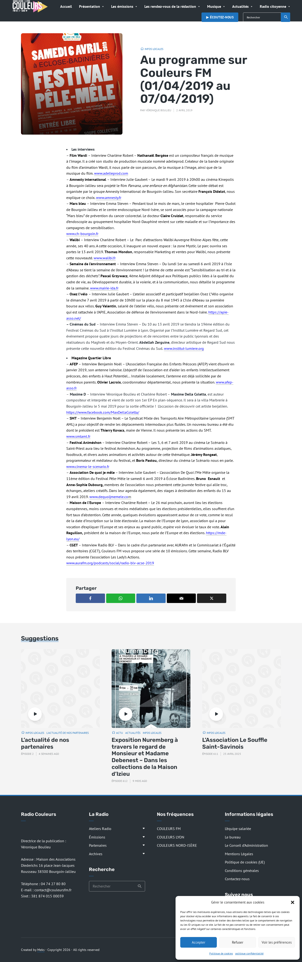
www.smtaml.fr (78, 436)
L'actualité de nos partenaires (67, 733)
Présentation (89, 6)
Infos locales (154, 49)
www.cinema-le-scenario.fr (87, 466)
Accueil (66, 6)
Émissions (97, 837)
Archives (95, 853)
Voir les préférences (277, 942)
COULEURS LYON (170, 837)
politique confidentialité (249, 953)
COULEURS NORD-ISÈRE (177, 845)
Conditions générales (242, 870)
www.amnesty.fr (108, 197)
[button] (292, 902)
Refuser (237, 942)
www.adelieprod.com (111, 173)
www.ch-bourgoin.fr (82, 233)
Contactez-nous (237, 878)
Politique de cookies (221, 953)
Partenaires (98, 845)
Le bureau (233, 837)
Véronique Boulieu (158, 110)
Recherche (286, 17)
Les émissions (122, 6)
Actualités (240, 6)
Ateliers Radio (100, 828)
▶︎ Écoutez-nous (220, 17)
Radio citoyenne (273, 6)
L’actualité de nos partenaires (45, 743)
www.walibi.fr (105, 258)
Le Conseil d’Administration (246, 845)
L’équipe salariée (238, 828)
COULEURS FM (169, 828)
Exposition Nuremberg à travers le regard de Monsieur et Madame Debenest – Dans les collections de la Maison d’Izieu (145, 757)
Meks (41, 950)
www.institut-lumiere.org (184, 348)
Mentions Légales (239, 853)
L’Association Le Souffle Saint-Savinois (234, 743)
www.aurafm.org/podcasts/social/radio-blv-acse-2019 (110, 563)
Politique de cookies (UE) (245, 862)
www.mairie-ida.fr (104, 288)
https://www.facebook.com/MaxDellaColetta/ (102, 412)
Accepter (198, 942)
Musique (214, 6)
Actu (119, 733)
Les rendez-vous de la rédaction (170, 6)
